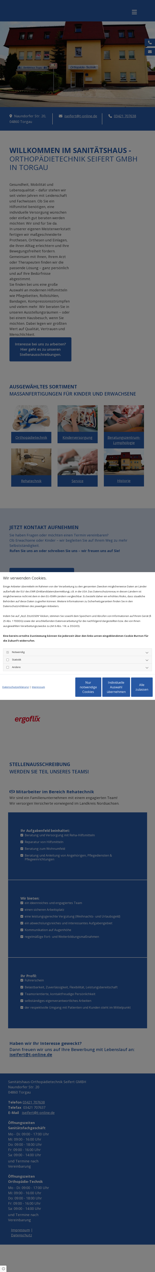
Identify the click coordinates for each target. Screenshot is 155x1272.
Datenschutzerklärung (15, 676)
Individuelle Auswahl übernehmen (98, 689)
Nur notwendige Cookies (61, 689)
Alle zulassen (134, 690)
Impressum (38, 676)
